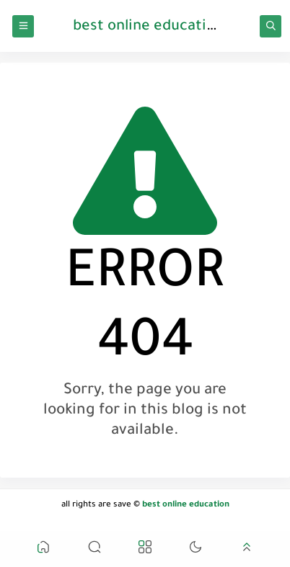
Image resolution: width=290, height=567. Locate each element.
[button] (43, 549)
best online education (148, 27)
